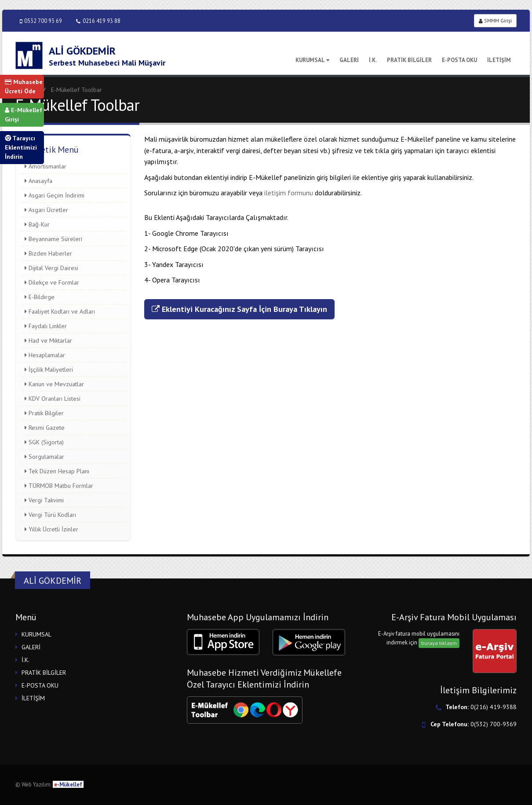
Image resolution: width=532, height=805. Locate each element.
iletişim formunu (289, 192)
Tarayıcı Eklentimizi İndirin (21, 147)
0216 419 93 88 (98, 21)
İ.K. (373, 60)
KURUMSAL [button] (36, 634)
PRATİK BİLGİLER (409, 60)
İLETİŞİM (499, 60)
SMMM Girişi (495, 20)
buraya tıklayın (439, 643)
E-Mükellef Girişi (23, 114)
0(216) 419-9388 (493, 707)
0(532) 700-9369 (493, 724)
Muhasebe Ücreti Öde (24, 86)
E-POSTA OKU (459, 60)
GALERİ (349, 60)
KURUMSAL (312, 60)
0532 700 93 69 (41, 21)
